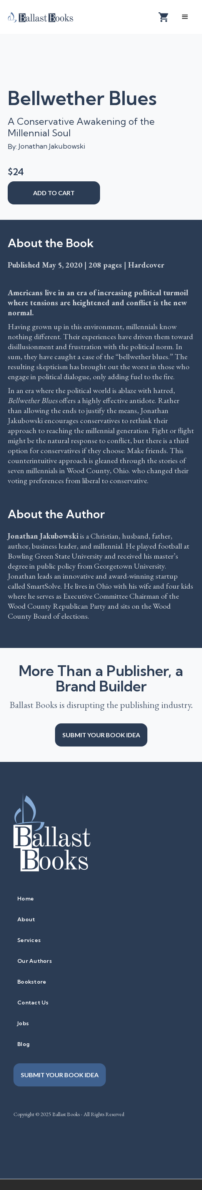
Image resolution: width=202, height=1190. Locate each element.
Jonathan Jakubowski (51, 146)
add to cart (54, 192)
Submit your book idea (101, 734)
